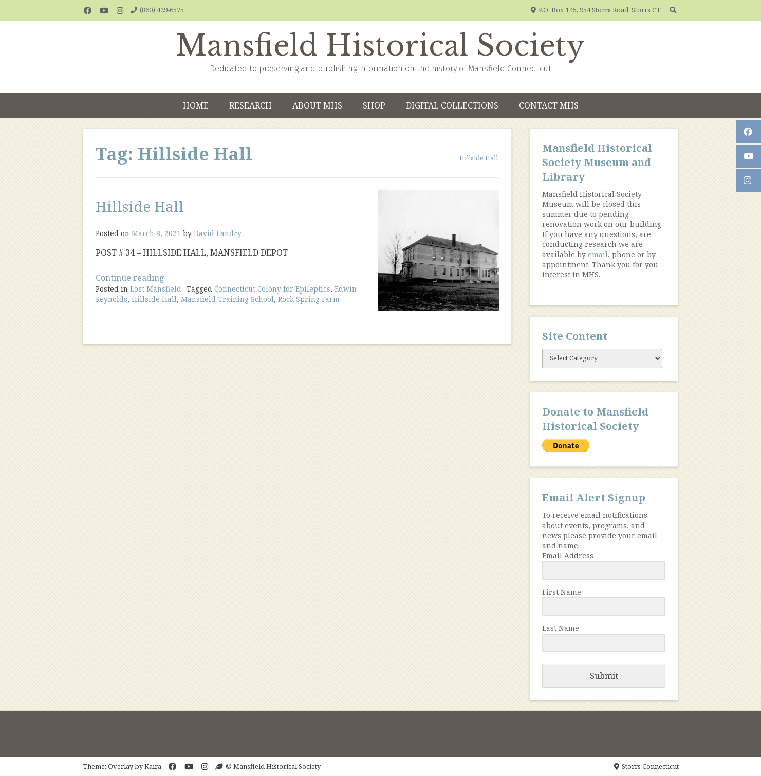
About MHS (317, 105)
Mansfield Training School (227, 299)
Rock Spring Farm (309, 299)
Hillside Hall (140, 206)
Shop (374, 105)
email (598, 254)
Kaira (152, 766)
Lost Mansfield (155, 289)
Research (250, 105)
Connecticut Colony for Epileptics (272, 289)
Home (196, 105)
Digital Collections (452, 105)
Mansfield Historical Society (380, 45)
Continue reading (130, 277)
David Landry (218, 233)
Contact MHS (549, 105)
